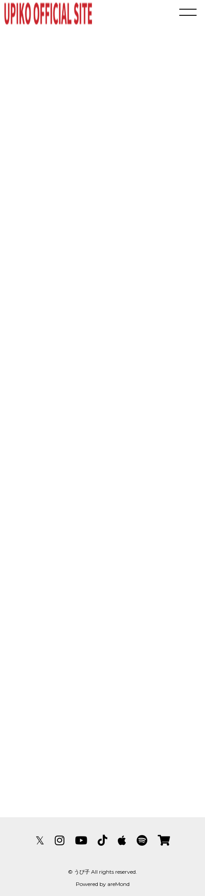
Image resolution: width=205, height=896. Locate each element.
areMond (118, 884)
